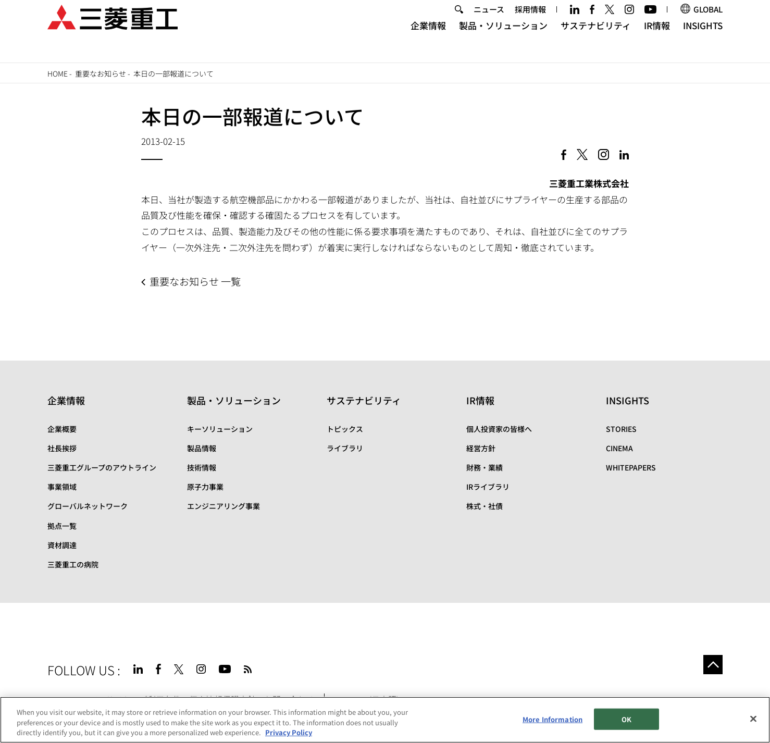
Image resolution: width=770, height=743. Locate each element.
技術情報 (201, 467)
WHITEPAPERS (631, 467)
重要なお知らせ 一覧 (195, 281)
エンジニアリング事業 (223, 506)
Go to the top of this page (710, 667)
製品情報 (201, 448)
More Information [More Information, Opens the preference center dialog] (552, 719)
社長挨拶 (62, 448)
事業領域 (62, 486)
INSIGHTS (703, 39)
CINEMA (619, 448)
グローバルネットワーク (87, 506)
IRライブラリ (488, 486)
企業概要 (62, 429)
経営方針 (480, 448)
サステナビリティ (596, 39)
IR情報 (657, 39)
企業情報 (428, 39)
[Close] (753, 718)
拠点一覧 (62, 526)
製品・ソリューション (503, 39)
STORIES (621, 429)
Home (57, 73)
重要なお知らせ (100, 73)
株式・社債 (484, 506)
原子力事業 (205, 486)
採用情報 (530, 22)
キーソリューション (220, 429)
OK (626, 719)
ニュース (489, 22)
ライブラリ (345, 448)
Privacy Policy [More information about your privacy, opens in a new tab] (288, 733)
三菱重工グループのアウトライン (101, 467)
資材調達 (62, 545)
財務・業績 (484, 467)
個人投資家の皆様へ (499, 429)
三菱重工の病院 (72, 564)
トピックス (345, 429)
